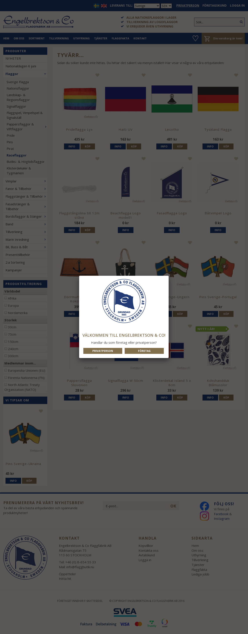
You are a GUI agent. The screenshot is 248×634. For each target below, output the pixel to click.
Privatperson (102, 351)
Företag (144, 351)
